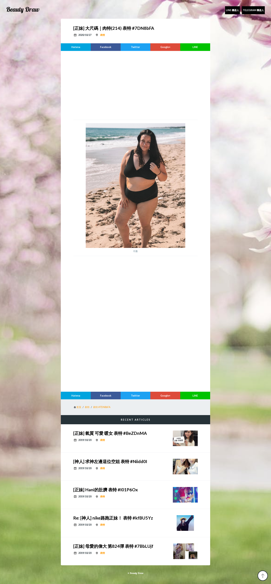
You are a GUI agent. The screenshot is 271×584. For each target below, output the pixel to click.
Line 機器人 (232, 10)
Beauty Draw (22, 9)
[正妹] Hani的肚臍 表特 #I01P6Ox (105, 489)
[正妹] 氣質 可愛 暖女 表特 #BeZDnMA (110, 433)
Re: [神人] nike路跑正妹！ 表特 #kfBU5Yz (113, 517)
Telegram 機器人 (253, 10)
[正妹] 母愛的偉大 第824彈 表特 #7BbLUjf (113, 546)
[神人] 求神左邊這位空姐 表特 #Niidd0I (110, 461)
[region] (135, 85)
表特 (102, 34)
